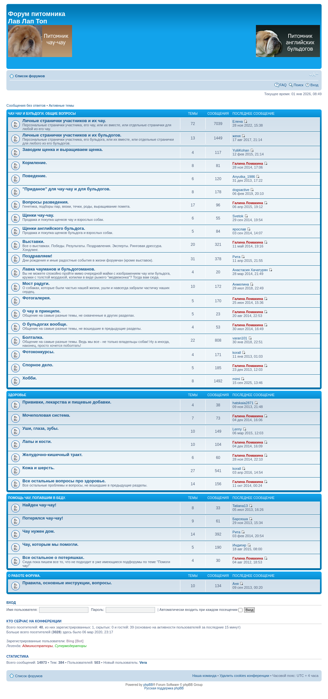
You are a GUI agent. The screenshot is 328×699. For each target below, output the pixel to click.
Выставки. (33, 241)
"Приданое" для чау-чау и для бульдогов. (66, 189)
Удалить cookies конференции (244, 676)
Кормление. (34, 162)
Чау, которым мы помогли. (50, 544)
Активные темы (61, 105)
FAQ (283, 85)
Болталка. (32, 337)
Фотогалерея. (36, 297)
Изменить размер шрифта (313, 75)
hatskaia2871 (243, 403)
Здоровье (17, 395)
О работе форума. (24, 576)
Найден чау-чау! (39, 505)
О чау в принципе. (41, 311)
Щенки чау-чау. (38, 215)
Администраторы (37, 646)
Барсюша (240, 519)
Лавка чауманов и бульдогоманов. (58, 269)
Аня (236, 584)
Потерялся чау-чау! (42, 518)
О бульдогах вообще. (44, 324)
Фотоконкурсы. (38, 351)
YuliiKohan (241, 150)
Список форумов (30, 76)
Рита (237, 257)
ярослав (239, 229)
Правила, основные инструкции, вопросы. (67, 582)
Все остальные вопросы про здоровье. (64, 480)
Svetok (238, 216)
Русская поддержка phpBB (164, 688)
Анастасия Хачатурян (250, 270)
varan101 (240, 338)
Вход (314, 85)
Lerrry (237, 429)
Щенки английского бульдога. (53, 228)
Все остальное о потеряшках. (53, 557)
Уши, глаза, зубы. (40, 428)
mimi (236, 379)
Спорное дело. (37, 364)
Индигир (239, 545)
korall (237, 352)
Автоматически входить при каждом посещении (201, 610)
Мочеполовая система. (46, 415)
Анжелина (241, 284)
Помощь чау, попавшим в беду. (37, 498)
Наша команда (204, 676)
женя (237, 136)
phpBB (148, 685)
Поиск (298, 85)
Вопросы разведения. (45, 202)
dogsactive (241, 190)
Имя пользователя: (21, 610)
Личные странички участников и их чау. (64, 120)
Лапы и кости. (37, 441)
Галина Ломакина (248, 163)
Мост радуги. (36, 283)
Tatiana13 (240, 506)
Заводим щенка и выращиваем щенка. (62, 149)
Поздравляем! (37, 256)
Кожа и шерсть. (38, 467)
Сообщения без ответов (25, 105)
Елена (238, 121)
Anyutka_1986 (244, 177)
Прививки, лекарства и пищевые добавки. (66, 402)
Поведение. (34, 175)
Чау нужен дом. (38, 531)
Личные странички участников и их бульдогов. (71, 135)
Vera (143, 662)
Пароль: (97, 610)
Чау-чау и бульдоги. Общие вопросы (42, 113)
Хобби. (29, 378)
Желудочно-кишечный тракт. (52, 454)
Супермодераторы (70, 646)
